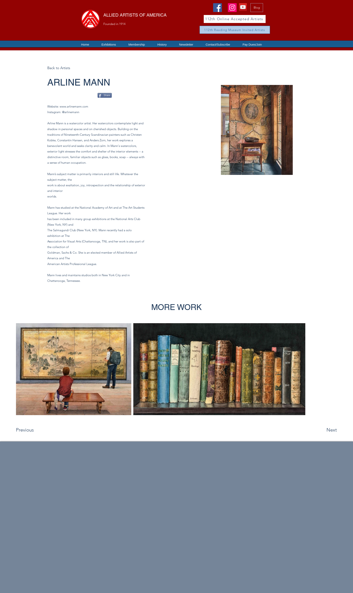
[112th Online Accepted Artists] (235, 19)
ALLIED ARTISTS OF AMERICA (135, 15)
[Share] (105, 95)
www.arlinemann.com (74, 106)
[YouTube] (243, 7)
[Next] (323, 430)
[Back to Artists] (65, 68)
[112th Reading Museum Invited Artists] (235, 30)
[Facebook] (217, 7)
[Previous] (30, 430)
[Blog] (256, 7)
